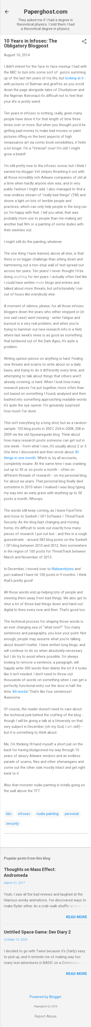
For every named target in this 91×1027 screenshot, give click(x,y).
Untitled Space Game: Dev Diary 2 (37, 931)
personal (72, 814)
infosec (24, 814)
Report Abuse (46, 1016)
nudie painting (47, 814)
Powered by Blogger (45, 997)
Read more (76, 917)
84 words (20, 691)
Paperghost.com (45, 11)
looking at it (74, 78)
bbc (9, 814)
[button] (84, 41)
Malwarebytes (63, 569)
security (12, 823)
